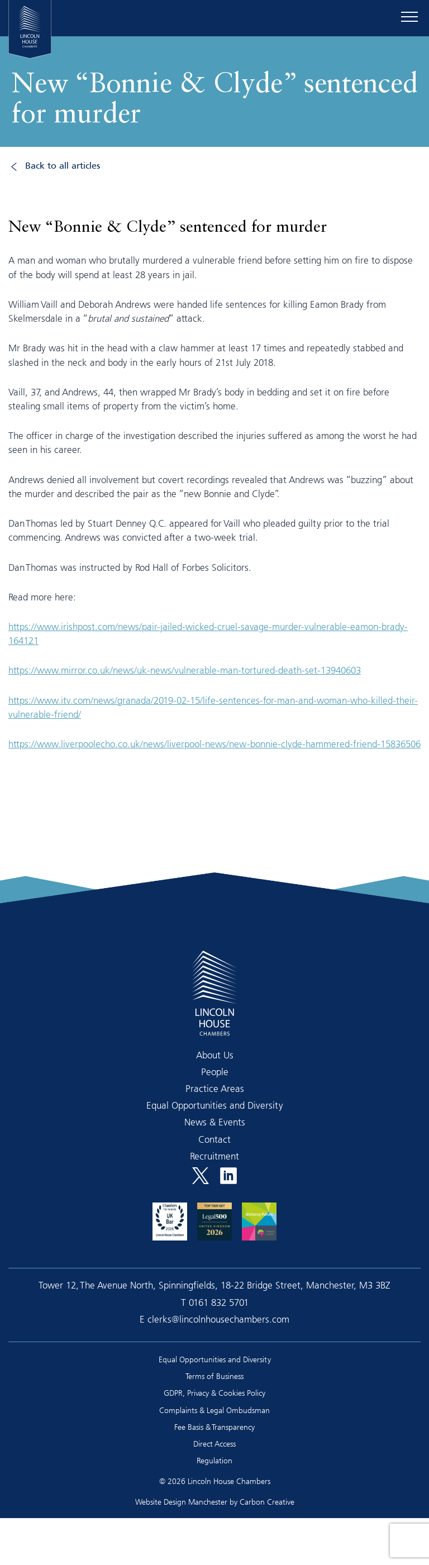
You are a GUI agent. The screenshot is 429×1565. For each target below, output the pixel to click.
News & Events (214, 1122)
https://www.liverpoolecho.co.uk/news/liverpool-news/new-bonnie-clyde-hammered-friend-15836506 (214, 744)
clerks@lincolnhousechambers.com (218, 1319)
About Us (214, 1055)
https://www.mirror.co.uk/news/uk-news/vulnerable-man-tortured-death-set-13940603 (184, 670)
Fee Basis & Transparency (214, 1427)
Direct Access (214, 1443)
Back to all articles (62, 166)
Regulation (214, 1460)
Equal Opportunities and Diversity (214, 1105)
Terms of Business (214, 1376)
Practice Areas (214, 1088)
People (214, 1071)
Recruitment (214, 1156)
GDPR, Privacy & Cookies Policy (214, 1392)
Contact (214, 1139)
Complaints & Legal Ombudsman (214, 1410)
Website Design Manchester (181, 1501)
